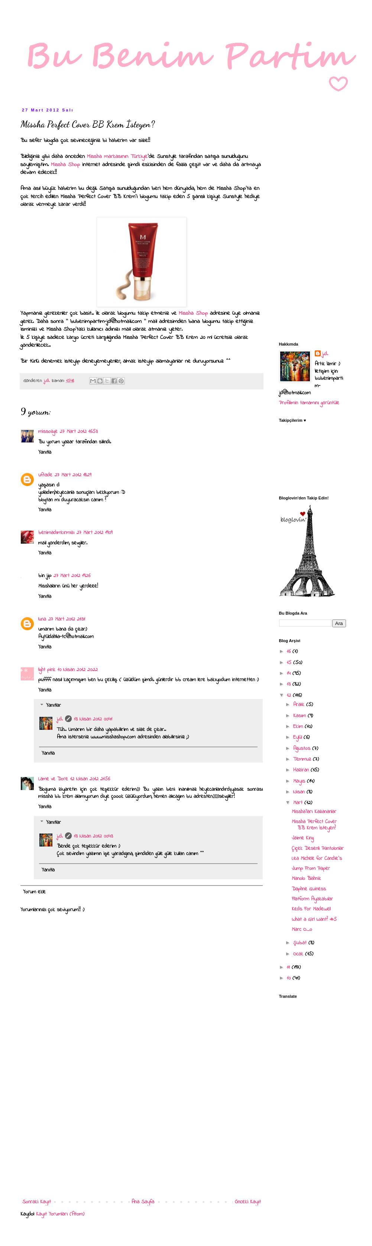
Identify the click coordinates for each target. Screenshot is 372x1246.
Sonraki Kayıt (36, 1202)
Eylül (298, 737)
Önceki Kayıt (248, 1202)
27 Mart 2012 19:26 (72, 576)
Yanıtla (44, 452)
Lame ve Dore (53, 779)
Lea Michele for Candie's (317, 859)
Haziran (302, 770)
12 (290, 695)
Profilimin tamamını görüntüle (309, 403)
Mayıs (300, 781)
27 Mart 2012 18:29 (73, 475)
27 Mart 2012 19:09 (94, 533)
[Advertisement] (141, 1136)
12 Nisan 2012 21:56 (90, 779)
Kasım (300, 716)
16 (289, 652)
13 (289, 684)
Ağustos (302, 749)
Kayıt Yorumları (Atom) (60, 1214)
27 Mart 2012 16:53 (79, 432)
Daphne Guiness (309, 889)
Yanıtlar (53, 706)
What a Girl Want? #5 (314, 919)
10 (289, 978)
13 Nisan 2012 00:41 (93, 719)
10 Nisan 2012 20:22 (78, 670)
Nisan (300, 792)
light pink (46, 670)
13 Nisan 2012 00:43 (93, 836)
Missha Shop (65, 165)
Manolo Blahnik (306, 879)
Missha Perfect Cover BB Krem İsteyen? (314, 825)
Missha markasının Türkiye (116, 156)
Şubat (300, 943)
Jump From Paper (311, 869)
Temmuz (303, 759)
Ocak (299, 954)
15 (290, 663)
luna (42, 619)
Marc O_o (302, 929)
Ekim (299, 727)
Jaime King (303, 838)
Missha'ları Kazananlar (314, 812)
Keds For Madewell (311, 909)
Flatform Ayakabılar (312, 899)
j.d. (60, 719)
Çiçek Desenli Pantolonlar (318, 848)
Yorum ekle (34, 892)
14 (289, 673)
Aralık (299, 705)
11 (289, 967)
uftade (45, 475)
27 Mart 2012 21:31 (66, 619)
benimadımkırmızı (56, 533)
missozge (48, 432)
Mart (298, 803)
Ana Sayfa (143, 1202)
